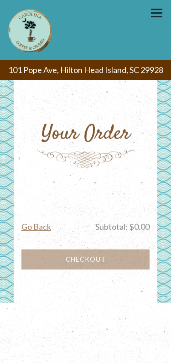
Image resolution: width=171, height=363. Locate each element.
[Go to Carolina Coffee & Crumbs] (85, 70)
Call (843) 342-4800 (85, 312)
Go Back (36, 228)
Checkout (86, 260)
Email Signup (85, 353)
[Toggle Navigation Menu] (156, 13)
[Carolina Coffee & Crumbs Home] (31, 30)
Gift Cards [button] (85, 333)
